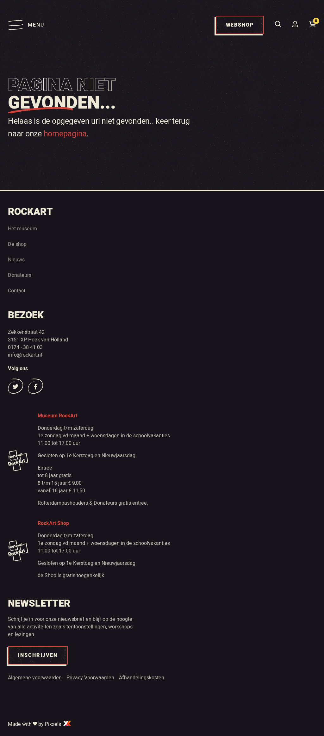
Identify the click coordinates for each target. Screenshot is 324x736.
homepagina (65, 134)
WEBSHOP (240, 25)
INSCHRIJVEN (38, 655)
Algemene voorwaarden (35, 678)
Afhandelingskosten (141, 678)
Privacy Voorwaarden (90, 678)
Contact (16, 291)
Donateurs (19, 275)
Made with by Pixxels (40, 724)
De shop (17, 244)
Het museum (22, 229)
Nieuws (16, 260)
